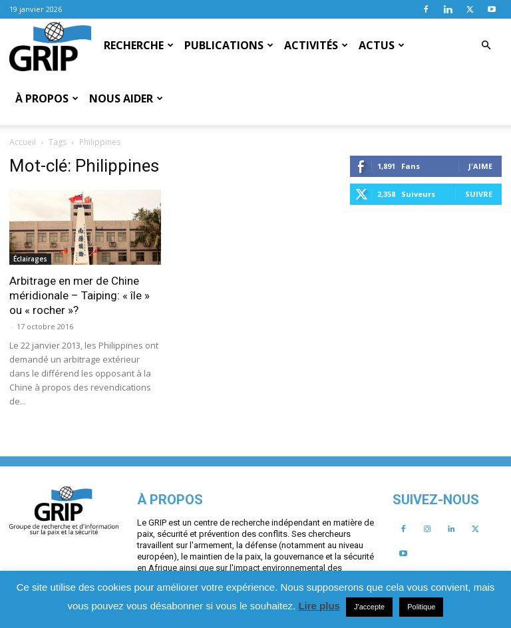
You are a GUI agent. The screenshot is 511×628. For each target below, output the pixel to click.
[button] (486, 45)
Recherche (139, 45)
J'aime (480, 166)
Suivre (478, 194)
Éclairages (30, 258)
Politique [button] (421, 607)
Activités (316, 45)
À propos (47, 98)
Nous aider (126, 98)
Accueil (22, 142)
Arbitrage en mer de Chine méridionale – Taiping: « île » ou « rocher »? (79, 295)
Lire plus (319, 605)
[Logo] (50, 46)
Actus (382, 45)
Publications (228, 45)
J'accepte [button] (369, 607)
